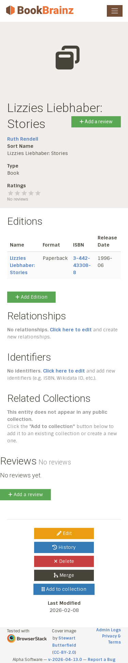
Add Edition (31, 297)
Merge (64, 575)
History (64, 547)
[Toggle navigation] (115, 11)
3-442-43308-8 (82, 265)
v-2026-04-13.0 (65, 659)
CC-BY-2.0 (64, 652)
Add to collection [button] (64, 589)
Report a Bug (101, 659)
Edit (64, 533)
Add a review (96, 121)
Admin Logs (108, 630)
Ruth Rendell (22, 139)
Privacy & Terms (111, 639)
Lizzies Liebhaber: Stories (22, 265)
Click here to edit (71, 330)
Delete (64, 561)
